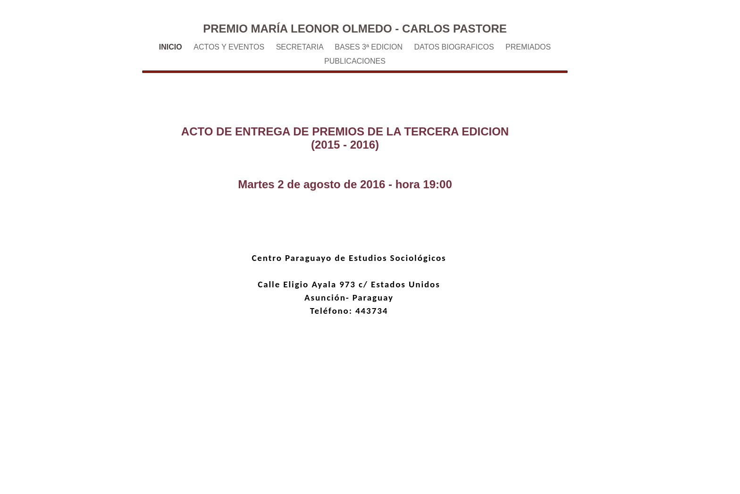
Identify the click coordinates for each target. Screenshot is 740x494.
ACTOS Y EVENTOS (229, 47)
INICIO (171, 47)
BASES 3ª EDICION (369, 47)
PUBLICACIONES (355, 61)
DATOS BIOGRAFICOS (455, 47)
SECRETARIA (301, 47)
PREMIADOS (528, 47)
